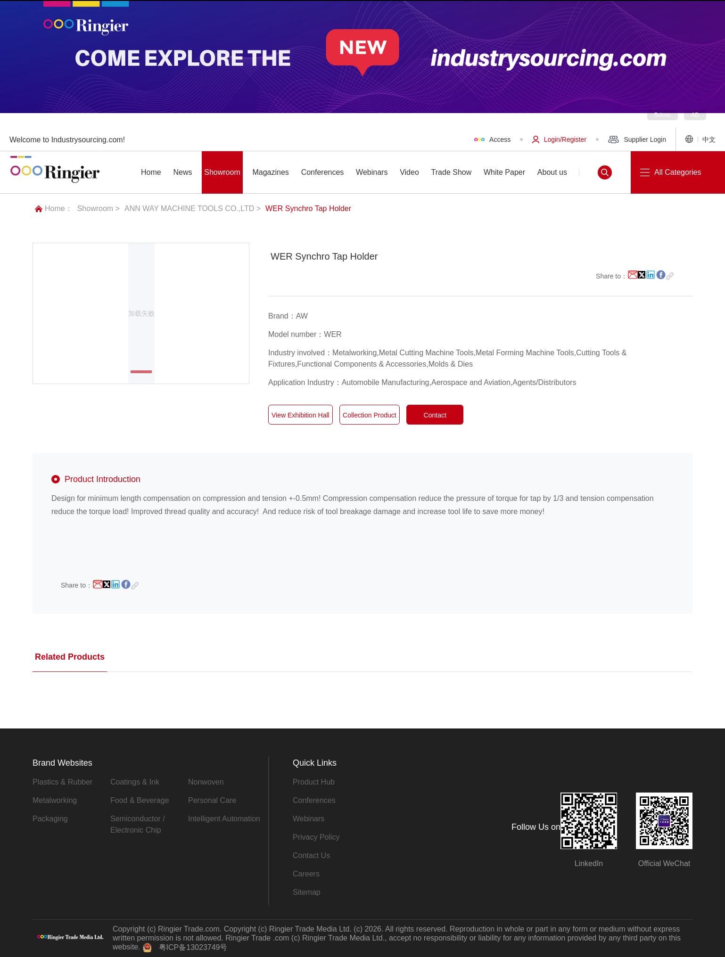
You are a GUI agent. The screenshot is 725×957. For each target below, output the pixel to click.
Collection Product (369, 415)
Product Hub (314, 782)
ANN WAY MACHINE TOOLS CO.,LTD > (192, 208)
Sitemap (307, 892)
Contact (434, 415)
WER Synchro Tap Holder (308, 208)
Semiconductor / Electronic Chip (137, 824)
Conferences (314, 800)
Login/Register (559, 139)
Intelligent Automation (224, 819)
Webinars (308, 819)
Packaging (50, 819)
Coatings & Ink (134, 782)
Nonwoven (206, 782)
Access (492, 139)
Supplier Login (637, 139)
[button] (141, 371)
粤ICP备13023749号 (193, 947)
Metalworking (55, 800)
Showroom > (98, 208)
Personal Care (212, 800)
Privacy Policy (316, 837)
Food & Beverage (139, 800)
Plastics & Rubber (62, 782)
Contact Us (311, 855)
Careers (306, 874)
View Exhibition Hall (301, 415)
